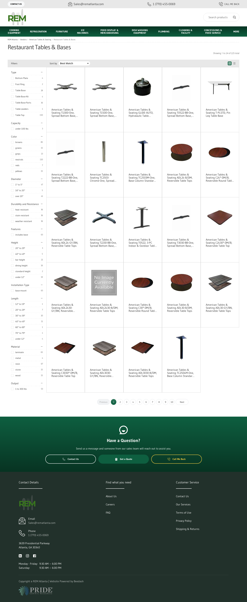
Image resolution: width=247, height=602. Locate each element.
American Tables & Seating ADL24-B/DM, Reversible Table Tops (179, 177)
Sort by (53, 63)
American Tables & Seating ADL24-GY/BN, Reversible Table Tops (64, 242)
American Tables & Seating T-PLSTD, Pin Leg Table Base (218, 112)
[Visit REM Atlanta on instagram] (27, 555)
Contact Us (16, 4)
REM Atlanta (13, 39)
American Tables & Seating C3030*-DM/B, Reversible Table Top (64, 372)
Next (182, 402)
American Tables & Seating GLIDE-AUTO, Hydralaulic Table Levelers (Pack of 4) (141, 112)
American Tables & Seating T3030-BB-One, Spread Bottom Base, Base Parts (180, 242)
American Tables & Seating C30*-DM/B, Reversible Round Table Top (142, 307)
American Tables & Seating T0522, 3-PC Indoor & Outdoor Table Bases (142, 242)
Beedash (79, 581)
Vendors (23, 39)
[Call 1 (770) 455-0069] (161, 4)
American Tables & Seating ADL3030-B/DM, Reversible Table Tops (143, 372)
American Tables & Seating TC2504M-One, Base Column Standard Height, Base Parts (180, 372)
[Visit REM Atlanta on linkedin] (20, 555)
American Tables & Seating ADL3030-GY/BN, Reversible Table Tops (101, 372)
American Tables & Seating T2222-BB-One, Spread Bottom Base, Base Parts (64, 177)
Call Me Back (229, 4)
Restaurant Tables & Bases (64, 39)
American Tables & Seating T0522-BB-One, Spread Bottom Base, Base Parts (180, 112)
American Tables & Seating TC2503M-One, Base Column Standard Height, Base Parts (142, 177)
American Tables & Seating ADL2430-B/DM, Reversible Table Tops (104, 307)
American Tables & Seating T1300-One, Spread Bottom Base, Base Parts (63, 112)
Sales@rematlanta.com (42, 522)
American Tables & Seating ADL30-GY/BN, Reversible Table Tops (219, 307)
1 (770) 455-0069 (38, 535)
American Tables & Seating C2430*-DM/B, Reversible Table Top (219, 242)
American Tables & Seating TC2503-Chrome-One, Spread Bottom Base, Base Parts (102, 177)
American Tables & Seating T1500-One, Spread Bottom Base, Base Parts (102, 112)
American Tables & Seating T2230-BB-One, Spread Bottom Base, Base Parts (103, 242)
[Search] (221, 17)
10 (172, 402)
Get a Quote (123, 459)
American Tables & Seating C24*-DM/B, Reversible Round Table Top (219, 177)
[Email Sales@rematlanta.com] (86, 4)
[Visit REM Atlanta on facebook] (34, 555)
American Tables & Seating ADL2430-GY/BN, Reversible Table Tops (62, 307)
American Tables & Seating (40, 39)
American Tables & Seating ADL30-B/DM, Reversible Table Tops (179, 307)
